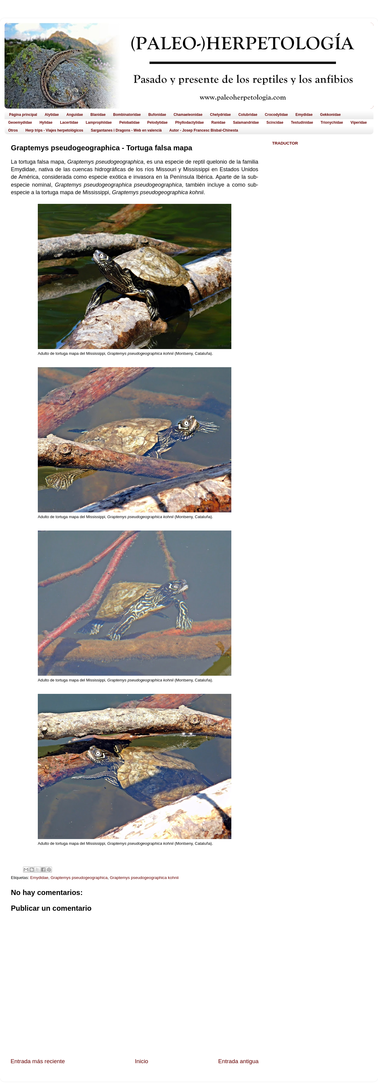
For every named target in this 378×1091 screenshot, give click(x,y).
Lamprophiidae (99, 122)
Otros (13, 130)
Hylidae (46, 122)
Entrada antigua (238, 1061)
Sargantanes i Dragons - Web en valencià (126, 130)
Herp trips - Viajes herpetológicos (54, 130)
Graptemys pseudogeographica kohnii (144, 877)
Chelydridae (220, 115)
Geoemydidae (20, 122)
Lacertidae (69, 122)
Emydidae (304, 115)
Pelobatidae (129, 122)
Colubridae (247, 115)
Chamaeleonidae (188, 115)
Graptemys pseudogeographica (79, 877)
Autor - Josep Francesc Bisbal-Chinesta (203, 130)
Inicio (141, 1061)
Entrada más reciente (38, 1061)
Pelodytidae (157, 122)
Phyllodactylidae (189, 122)
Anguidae (74, 115)
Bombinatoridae (127, 115)
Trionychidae (332, 122)
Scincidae (274, 122)
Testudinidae (302, 122)
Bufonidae (157, 115)
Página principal (23, 115)
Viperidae (358, 122)
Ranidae (218, 122)
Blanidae (98, 115)
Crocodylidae (276, 115)
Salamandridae (246, 122)
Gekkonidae (330, 115)
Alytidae (52, 115)
